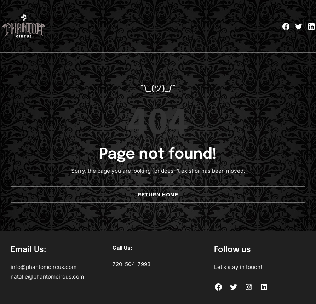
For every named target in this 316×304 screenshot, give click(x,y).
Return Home (158, 194)
